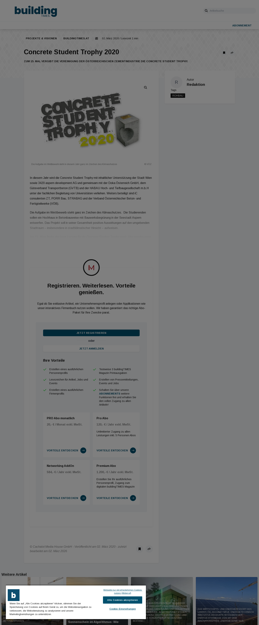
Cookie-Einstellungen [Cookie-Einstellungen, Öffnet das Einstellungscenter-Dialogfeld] (122, 608)
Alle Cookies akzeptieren (122, 600)
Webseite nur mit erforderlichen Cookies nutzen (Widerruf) (122, 591)
